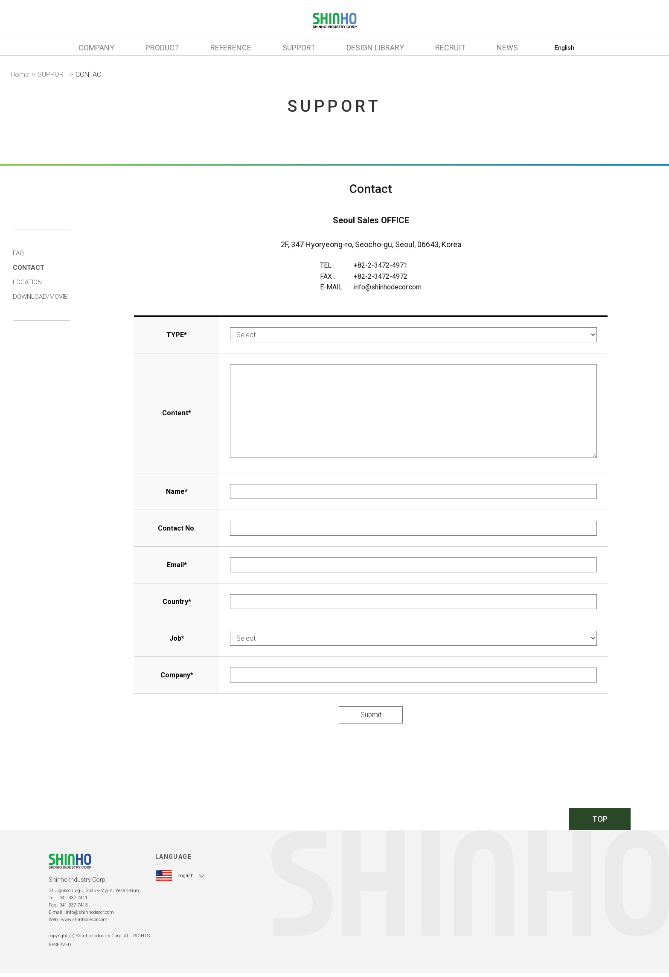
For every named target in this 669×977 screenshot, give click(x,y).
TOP (600, 818)
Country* (177, 602)
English (564, 48)
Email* (177, 565)
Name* (177, 491)
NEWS (507, 47)
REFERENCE (230, 47)
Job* (176, 638)
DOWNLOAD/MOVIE (40, 296)
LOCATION (27, 282)
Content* (176, 413)
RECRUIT (450, 47)
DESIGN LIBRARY (375, 47)
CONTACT (28, 267)
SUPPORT (298, 47)
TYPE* (176, 335)
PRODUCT (162, 47)
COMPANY (96, 47)
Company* (176, 675)
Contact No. (177, 528)
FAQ (18, 253)
